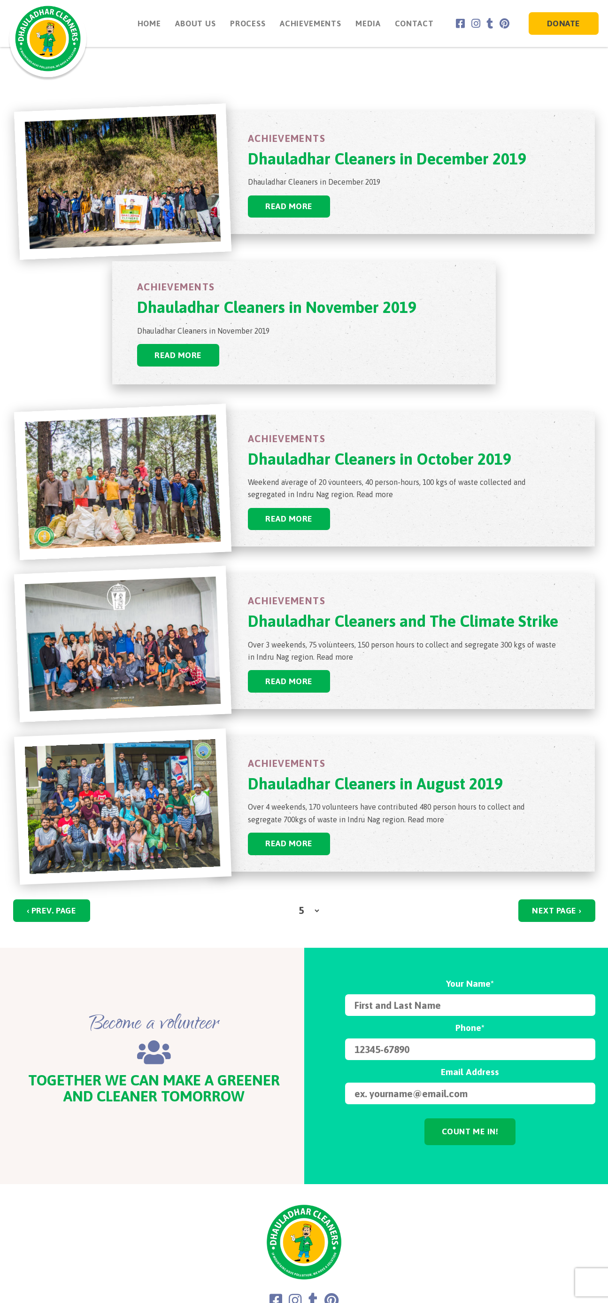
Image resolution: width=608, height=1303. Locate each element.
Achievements (308, 23)
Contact (412, 23)
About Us (193, 23)
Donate (563, 23)
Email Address (470, 1072)
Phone (470, 1028)
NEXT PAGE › (556, 911)
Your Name (470, 984)
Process (246, 23)
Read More (290, 206)
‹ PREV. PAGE (51, 911)
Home (147, 23)
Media (366, 23)
